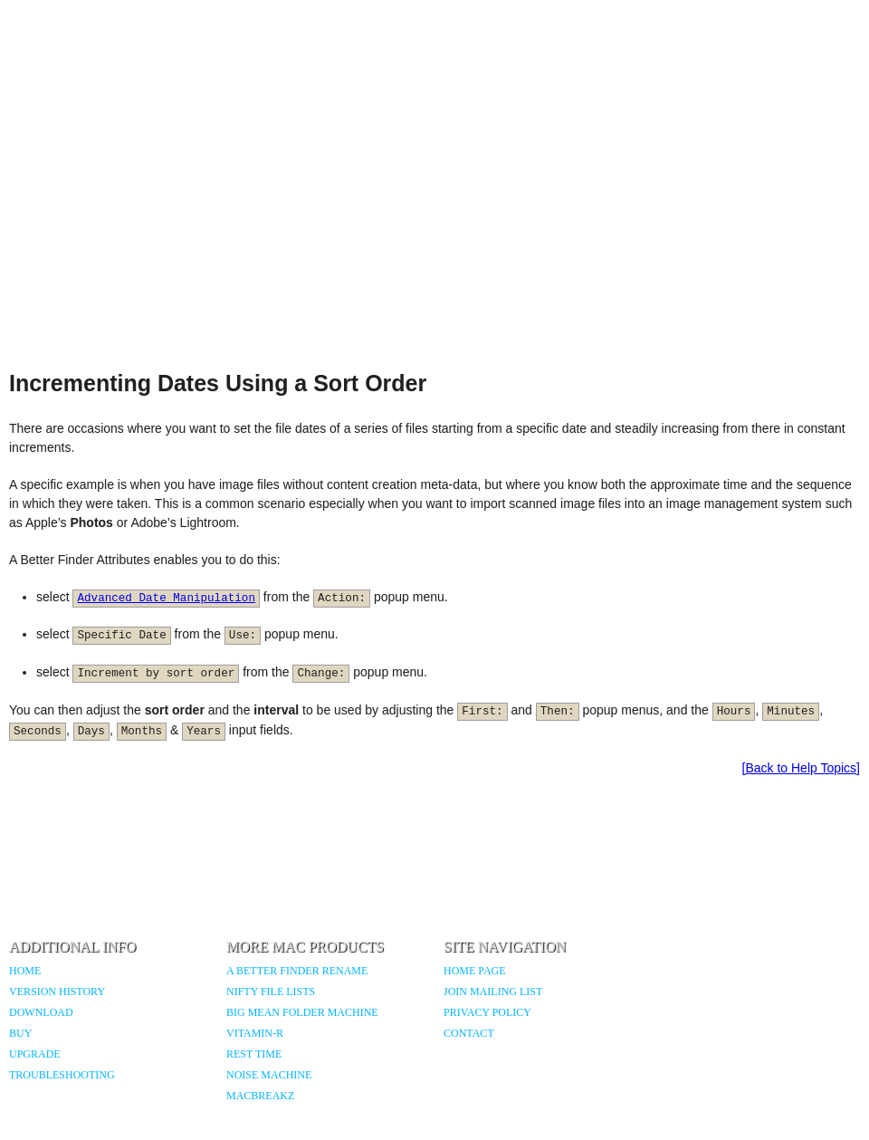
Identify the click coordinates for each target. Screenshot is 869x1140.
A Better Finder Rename (297, 970)
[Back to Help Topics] (801, 768)
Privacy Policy (487, 1012)
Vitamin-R (254, 1033)
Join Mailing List (493, 991)
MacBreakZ (260, 1095)
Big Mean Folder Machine (302, 1012)
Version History (57, 991)
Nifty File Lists (270, 991)
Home (25, 970)
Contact (469, 1033)
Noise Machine (268, 1074)
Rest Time (254, 1054)
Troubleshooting (62, 1074)
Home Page (475, 970)
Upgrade (35, 1054)
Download (41, 1012)
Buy (20, 1033)
